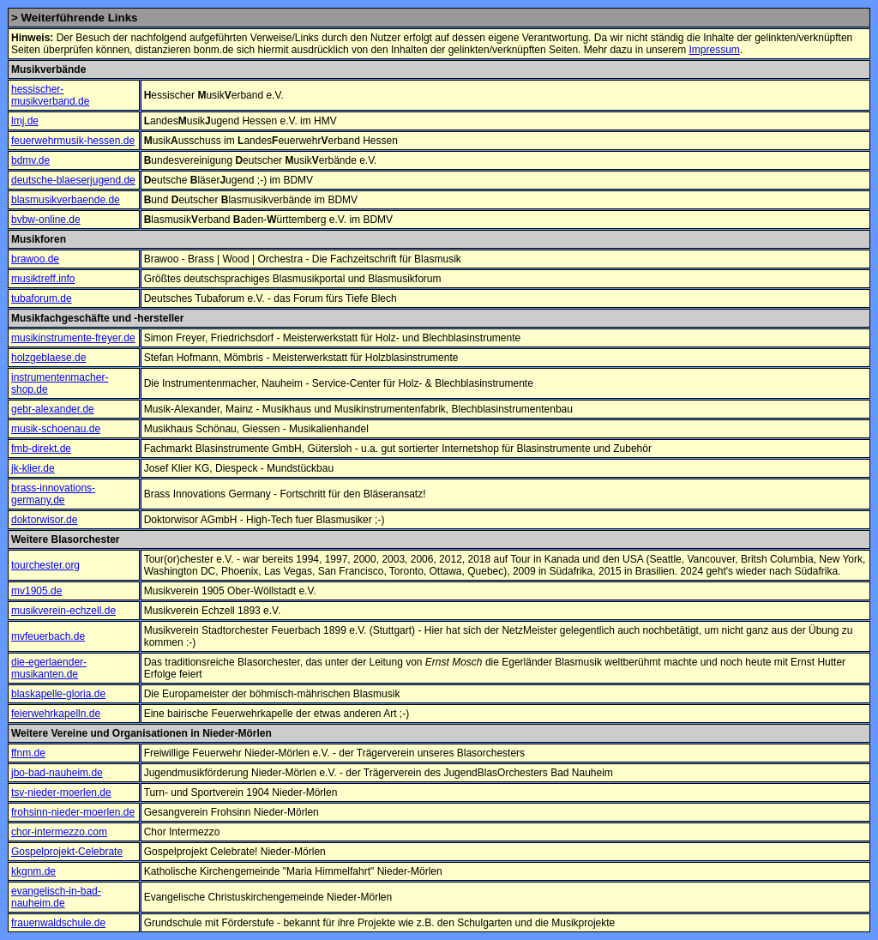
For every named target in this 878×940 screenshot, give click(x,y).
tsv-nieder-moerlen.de (61, 792)
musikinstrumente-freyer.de (73, 338)
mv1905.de (36, 591)
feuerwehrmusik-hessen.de (73, 141)
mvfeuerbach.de (48, 636)
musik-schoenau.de (55, 429)
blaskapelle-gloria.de (58, 694)
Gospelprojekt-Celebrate (67, 852)
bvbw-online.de (46, 220)
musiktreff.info (43, 279)
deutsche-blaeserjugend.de (73, 180)
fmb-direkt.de (41, 449)
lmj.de (25, 121)
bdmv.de (30, 160)
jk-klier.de (33, 468)
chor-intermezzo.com (59, 832)
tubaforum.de (41, 298)
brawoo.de (35, 259)
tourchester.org (45, 565)
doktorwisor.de (44, 520)
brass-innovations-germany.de (53, 494)
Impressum (714, 50)
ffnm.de (28, 753)
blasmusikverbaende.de (65, 200)
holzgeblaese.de (48, 358)
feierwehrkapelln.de (55, 714)
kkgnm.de (33, 871)
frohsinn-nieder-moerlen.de (73, 812)
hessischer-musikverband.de (50, 95)
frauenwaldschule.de (58, 923)
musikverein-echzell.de (63, 611)
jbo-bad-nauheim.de (57, 773)
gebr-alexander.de (52, 409)
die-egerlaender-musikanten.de (49, 668)
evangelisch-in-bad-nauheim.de (56, 897)
